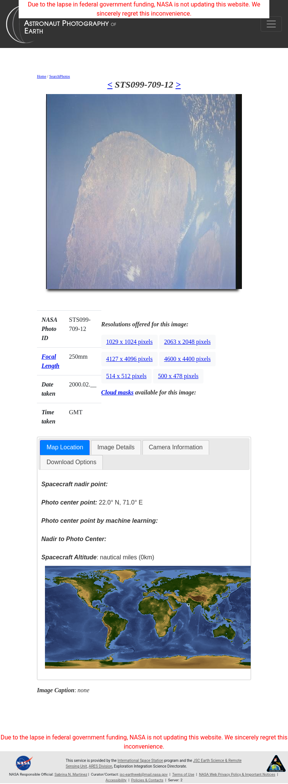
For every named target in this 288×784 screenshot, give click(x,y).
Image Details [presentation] (116, 447)
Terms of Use (183, 774)
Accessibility (116, 780)
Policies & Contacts (147, 780)
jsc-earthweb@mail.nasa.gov (144, 774)
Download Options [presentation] (71, 462)
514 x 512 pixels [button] (126, 376)
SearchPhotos (59, 76)
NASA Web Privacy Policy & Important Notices (237, 774)
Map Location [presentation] (64, 447)
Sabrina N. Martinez (70, 774)
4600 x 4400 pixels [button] (187, 359)
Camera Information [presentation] (176, 447)
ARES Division (100, 766)
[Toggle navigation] (271, 24)
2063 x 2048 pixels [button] (187, 342)
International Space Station (140, 760)
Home (41, 76)
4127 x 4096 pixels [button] (129, 359)
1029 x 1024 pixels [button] (129, 342)
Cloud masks (117, 392)
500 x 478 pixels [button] (178, 376)
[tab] (65, 447)
